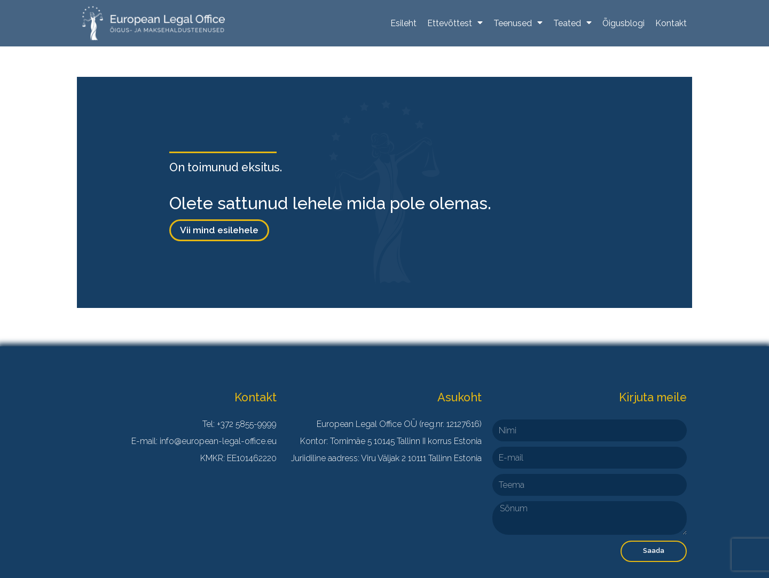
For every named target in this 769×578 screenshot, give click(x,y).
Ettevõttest (455, 23)
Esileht (403, 23)
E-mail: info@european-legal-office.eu (204, 441)
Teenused (518, 23)
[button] (219, 230)
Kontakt (671, 23)
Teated (572, 23)
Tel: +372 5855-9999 (239, 424)
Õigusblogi (623, 23)
